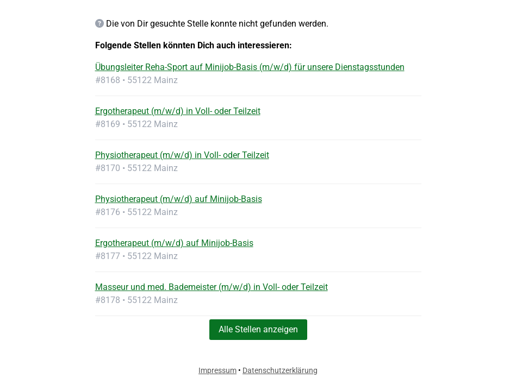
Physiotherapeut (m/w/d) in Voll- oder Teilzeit (182, 155)
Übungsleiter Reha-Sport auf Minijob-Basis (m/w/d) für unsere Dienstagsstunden (250, 67)
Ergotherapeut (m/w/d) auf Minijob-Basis (174, 243)
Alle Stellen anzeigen (258, 329)
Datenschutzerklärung (280, 370)
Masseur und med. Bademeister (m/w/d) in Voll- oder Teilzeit (211, 287)
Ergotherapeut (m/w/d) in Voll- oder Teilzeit (177, 111)
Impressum (217, 370)
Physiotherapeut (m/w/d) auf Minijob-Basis (178, 199)
